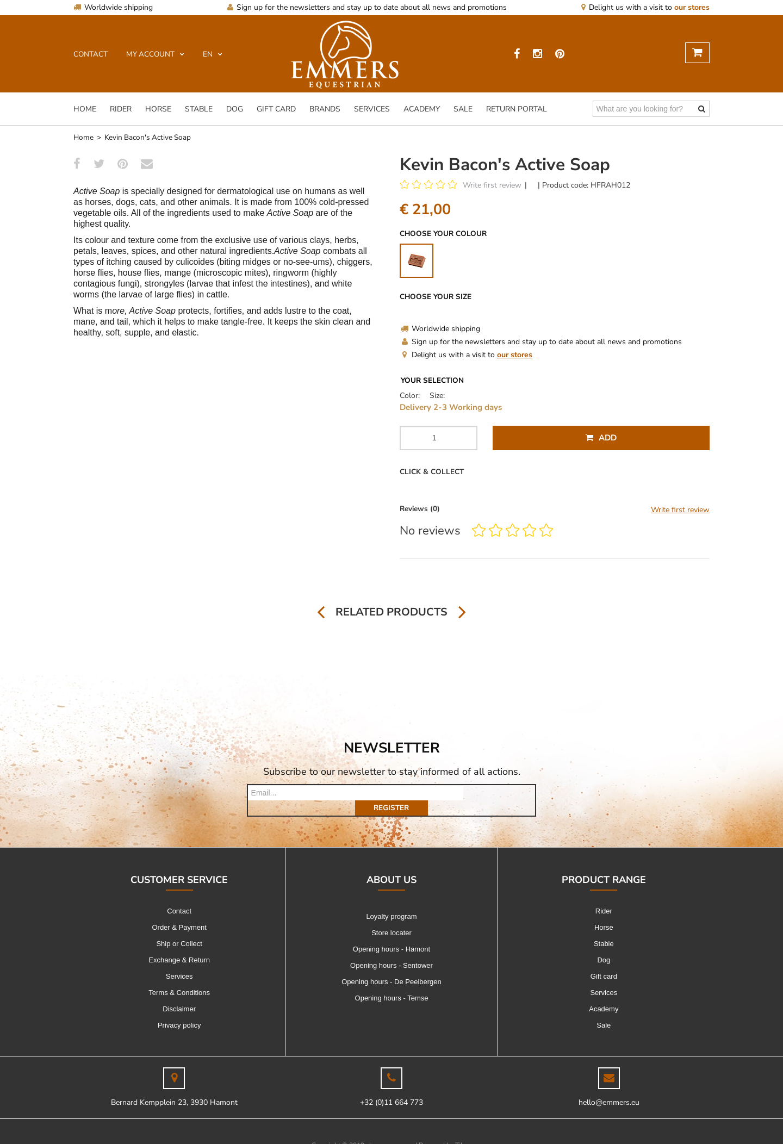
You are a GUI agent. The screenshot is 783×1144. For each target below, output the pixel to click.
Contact (179, 896)
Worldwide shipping (113, 7)
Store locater (391, 917)
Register (499, 792)
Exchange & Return (179, 945)
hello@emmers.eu (609, 1087)
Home (84, 109)
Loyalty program (391, 901)
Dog (234, 109)
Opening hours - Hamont (391, 934)
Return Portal (516, 109)
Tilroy (463, 1130)
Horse (158, 109)
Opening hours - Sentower (391, 950)
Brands (324, 109)
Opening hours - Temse (391, 983)
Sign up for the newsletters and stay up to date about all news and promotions (367, 7)
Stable (199, 109)
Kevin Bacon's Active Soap (147, 137)
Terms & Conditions (179, 977)
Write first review (492, 185)
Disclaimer (179, 994)
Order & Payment (179, 912)
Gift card (276, 109)
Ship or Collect (179, 928)
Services (372, 109)
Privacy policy (179, 1010)
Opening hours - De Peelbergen (391, 966)
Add (601, 437)
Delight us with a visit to (645, 7)
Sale (463, 109)
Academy (421, 109)
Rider (121, 109)
